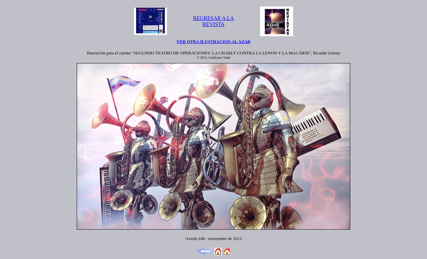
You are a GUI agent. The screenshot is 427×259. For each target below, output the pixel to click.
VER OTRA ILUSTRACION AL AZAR (213, 41)
